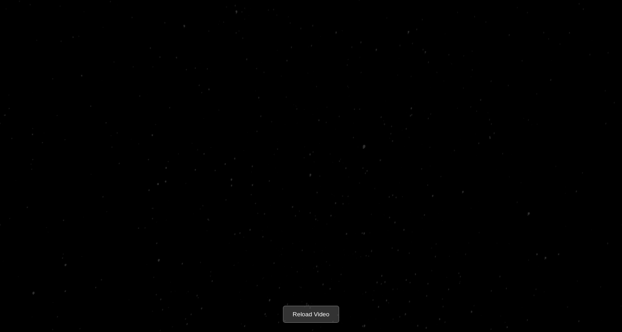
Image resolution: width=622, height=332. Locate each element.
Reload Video (311, 314)
